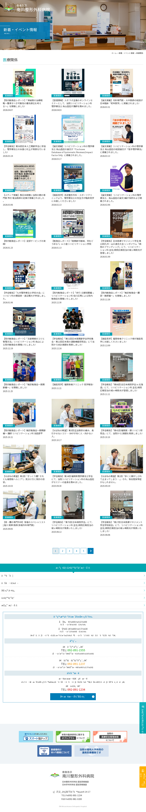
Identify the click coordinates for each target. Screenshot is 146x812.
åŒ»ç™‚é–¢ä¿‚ (8, 590)
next (90, 551)
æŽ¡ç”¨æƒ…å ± (142, 780)
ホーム (114, 53)
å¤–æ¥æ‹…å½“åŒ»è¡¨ (73, 696)
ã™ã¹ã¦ (7, 575)
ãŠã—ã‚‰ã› (9, 582)
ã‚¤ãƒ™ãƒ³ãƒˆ (7, 597)
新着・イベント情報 (126, 53)
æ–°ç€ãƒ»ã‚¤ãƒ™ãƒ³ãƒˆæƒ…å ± (73, 567)
